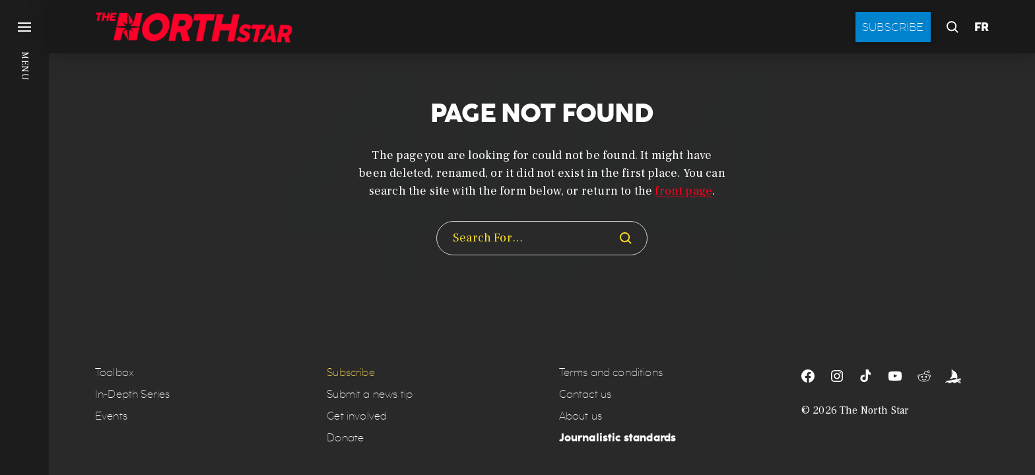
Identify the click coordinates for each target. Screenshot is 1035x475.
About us (580, 416)
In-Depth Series (132, 394)
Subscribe (893, 27)
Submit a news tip (370, 394)
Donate (345, 438)
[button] (24, 237)
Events (111, 416)
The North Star (874, 410)
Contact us (585, 394)
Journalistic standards (618, 437)
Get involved (357, 416)
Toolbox (114, 372)
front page (683, 191)
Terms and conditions (611, 372)
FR (981, 27)
